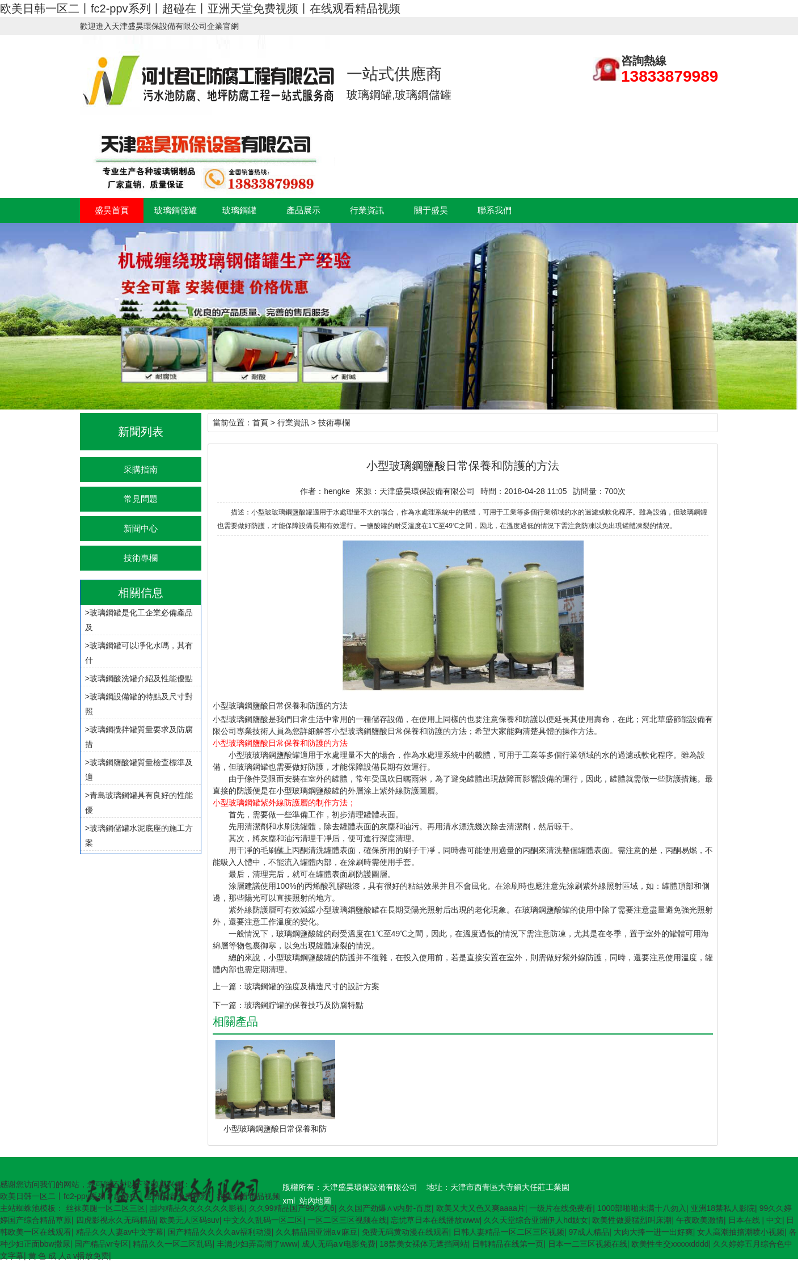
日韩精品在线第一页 (507, 1243)
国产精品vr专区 (101, 1243)
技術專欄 (141, 558)
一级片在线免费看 (561, 1208)
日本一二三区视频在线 (587, 1243)
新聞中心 (141, 528)
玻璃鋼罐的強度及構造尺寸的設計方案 (311, 986)
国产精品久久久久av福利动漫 (220, 1231)
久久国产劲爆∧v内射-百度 (385, 1208)
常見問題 (141, 499)
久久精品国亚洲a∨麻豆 (316, 1231)
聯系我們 (495, 210)
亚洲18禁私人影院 (723, 1208)
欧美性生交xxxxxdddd (669, 1243)
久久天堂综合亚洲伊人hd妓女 (536, 1220)
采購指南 (141, 469)
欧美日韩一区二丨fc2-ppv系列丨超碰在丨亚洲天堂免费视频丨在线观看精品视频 (200, 8)
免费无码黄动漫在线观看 (405, 1231)
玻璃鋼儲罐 (175, 210)
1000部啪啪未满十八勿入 (641, 1208)
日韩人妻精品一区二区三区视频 (508, 1231)
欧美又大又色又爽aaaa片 (480, 1208)
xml (288, 1200)
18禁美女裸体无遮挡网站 (423, 1243)
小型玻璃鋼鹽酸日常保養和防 (275, 1128)
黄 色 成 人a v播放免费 (68, 1255)
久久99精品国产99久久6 (292, 1208)
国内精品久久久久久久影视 (196, 1208)
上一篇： (228, 986)
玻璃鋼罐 (239, 210)
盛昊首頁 (112, 210)
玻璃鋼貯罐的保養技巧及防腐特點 (304, 1005)
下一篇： (228, 1005)
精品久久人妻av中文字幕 (120, 1231)
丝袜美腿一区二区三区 (105, 1208)
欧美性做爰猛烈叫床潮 (632, 1220)
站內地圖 (315, 1200)
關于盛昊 (431, 210)
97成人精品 (589, 1231)
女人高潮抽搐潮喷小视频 (740, 1231)
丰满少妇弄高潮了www (257, 1243)
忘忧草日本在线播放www (435, 1220)
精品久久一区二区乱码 (172, 1243)
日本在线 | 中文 (755, 1220)
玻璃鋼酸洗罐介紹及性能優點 (141, 678)
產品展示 (303, 210)
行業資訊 (367, 210)
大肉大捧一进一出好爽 (653, 1231)
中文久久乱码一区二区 (263, 1220)
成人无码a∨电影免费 (338, 1243)
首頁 (260, 422)
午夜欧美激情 (700, 1220)
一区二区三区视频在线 (347, 1220)
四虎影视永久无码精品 (115, 1220)
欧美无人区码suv (189, 1220)
